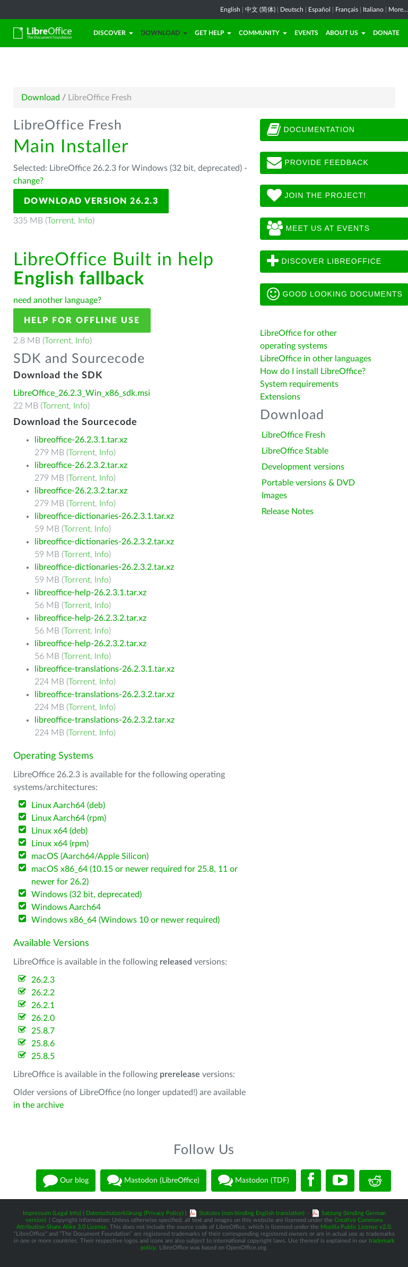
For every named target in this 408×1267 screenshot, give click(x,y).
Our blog (66, 1180)
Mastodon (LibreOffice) (153, 1180)
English (230, 9)
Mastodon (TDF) (253, 1180)
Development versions (303, 467)
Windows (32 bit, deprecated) (86, 894)
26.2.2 (43, 992)
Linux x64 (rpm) (60, 843)
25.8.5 (43, 1056)
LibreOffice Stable (295, 451)
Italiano (373, 9)
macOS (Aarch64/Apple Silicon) (90, 856)
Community (263, 33)
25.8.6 (43, 1043)
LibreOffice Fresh (293, 435)
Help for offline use (82, 320)
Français (346, 9)
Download (164, 33)
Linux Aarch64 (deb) (68, 805)
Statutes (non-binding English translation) (252, 1213)
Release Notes (288, 511)
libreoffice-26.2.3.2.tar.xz (80, 465)
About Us (346, 33)
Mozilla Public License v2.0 (355, 1227)
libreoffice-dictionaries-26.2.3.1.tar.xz (104, 516)
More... (398, 9)
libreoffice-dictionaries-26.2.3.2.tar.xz (104, 541)
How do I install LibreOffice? (313, 371)
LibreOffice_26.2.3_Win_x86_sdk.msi (81, 393)
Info (85, 220)
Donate (386, 33)
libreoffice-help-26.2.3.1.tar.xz (90, 592)
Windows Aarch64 (66, 907)
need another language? (57, 300)
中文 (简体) (260, 9)
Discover (113, 33)
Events (306, 33)
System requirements (300, 384)
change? (28, 181)
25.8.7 (43, 1031)
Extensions (280, 397)
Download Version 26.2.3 (91, 201)
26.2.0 (43, 1018)
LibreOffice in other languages (315, 358)
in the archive (38, 1105)
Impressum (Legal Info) (52, 1213)
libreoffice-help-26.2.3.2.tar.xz (90, 618)
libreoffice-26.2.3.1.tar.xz (80, 440)
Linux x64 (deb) (59, 831)
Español (319, 9)
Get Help (213, 33)
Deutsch (291, 9)
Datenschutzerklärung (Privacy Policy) (135, 1213)
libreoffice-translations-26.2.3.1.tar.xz (104, 669)
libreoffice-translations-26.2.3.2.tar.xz (104, 694)
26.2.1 (43, 1005)
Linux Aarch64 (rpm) (68, 818)
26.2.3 (43, 980)
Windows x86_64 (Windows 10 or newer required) (125, 920)
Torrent (60, 220)
